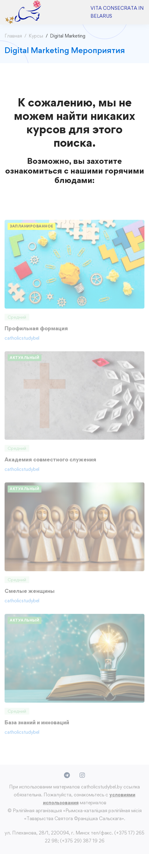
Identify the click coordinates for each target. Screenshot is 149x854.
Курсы (36, 36)
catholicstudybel (22, 340)
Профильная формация (36, 330)
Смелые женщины (30, 593)
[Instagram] (82, 775)
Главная (13, 36)
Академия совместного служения (50, 462)
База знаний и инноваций (37, 724)
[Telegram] (67, 775)
